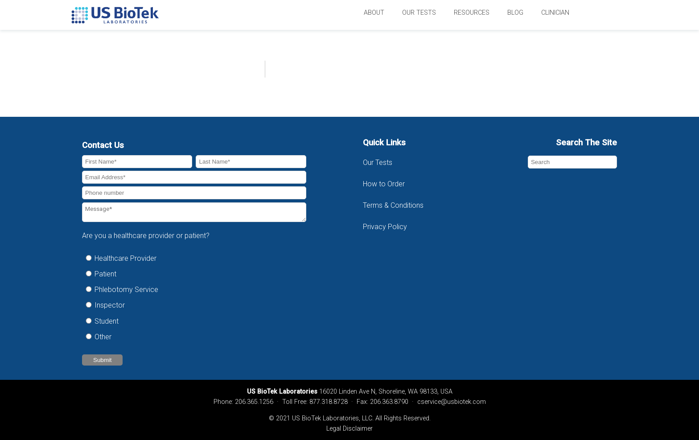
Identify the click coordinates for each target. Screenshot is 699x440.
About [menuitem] (374, 12)
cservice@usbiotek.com (451, 402)
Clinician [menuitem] (555, 12)
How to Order (384, 184)
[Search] (572, 162)
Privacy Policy (385, 226)
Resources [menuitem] (471, 12)
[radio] (194, 258)
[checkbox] (194, 298)
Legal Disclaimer (349, 428)
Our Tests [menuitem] (419, 12)
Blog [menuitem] (515, 12)
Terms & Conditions (394, 205)
